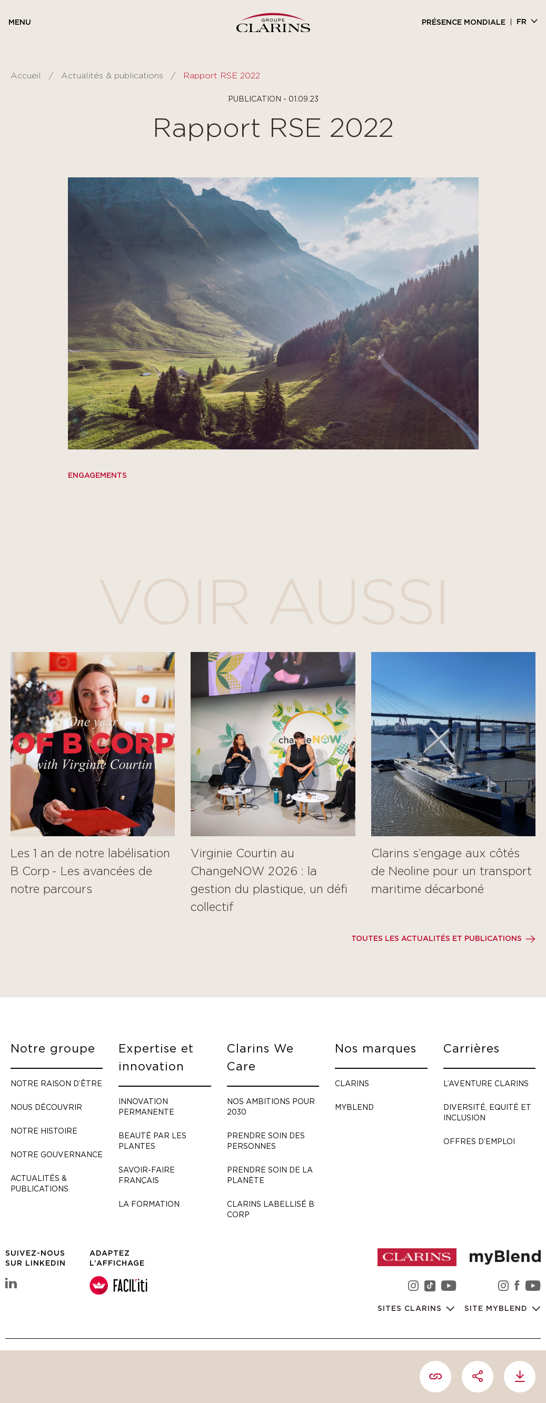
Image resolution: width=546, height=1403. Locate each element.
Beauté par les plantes (152, 1140)
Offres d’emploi (479, 1141)
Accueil (26, 76)
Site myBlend (497, 1308)
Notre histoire (44, 1131)
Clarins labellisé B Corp (270, 1209)
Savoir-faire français (146, 1175)
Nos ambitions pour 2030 (271, 1106)
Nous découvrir (46, 1107)
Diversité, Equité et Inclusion (487, 1112)
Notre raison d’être (56, 1083)
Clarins (352, 1083)
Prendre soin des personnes (266, 1140)
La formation (149, 1204)
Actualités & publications (112, 76)
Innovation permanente (146, 1106)
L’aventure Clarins (486, 1083)
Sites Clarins (411, 1308)
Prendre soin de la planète (270, 1175)
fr (522, 22)
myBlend (354, 1107)
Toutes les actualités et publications (436, 939)
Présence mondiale (463, 22)
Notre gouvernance (57, 1154)
